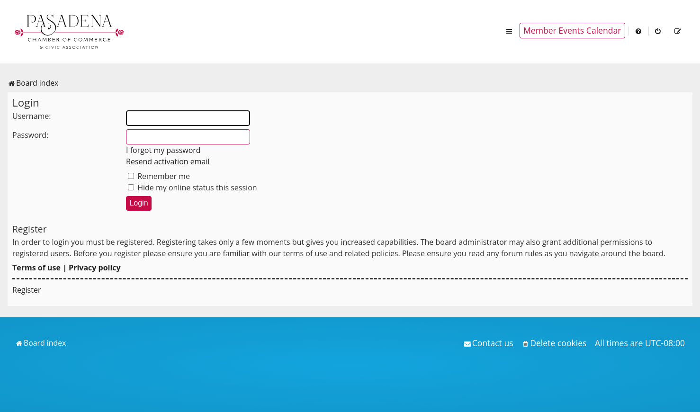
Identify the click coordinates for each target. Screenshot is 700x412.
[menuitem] (638, 30)
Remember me (159, 176)
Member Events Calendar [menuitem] (572, 30)
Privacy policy (95, 267)
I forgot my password (163, 150)
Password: (30, 135)
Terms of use (36, 267)
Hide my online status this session (192, 187)
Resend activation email (168, 161)
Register (26, 290)
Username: (31, 116)
